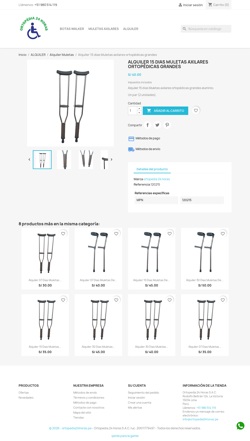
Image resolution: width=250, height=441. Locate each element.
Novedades (26, 397)
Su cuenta (137, 385)
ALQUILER (130, 29)
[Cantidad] (132, 111)
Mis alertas (135, 407)
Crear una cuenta (139, 402)
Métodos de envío (85, 392)
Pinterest (167, 125)
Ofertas (24, 392)
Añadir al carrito (165, 110)
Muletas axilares (103, 29)
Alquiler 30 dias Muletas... (98, 347)
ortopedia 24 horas (157, 179)
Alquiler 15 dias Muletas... (45, 347)
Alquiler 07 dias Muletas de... (98, 280)
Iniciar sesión (136, 397)
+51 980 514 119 (46, 5)
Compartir (147, 125)
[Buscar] (206, 29)
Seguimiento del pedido (143, 392)
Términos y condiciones (88, 397)
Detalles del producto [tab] (152, 169)
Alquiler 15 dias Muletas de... (151, 280)
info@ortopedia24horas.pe (200, 419)
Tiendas (78, 417)
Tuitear (157, 125)
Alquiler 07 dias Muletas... (45, 280)
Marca (138, 179)
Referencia (142, 184)
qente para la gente (125, 436)
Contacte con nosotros (88, 407)
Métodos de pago (85, 402)
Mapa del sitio (82, 412)
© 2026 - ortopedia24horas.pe (70, 428)
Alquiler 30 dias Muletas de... (205, 280)
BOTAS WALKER (72, 29)
